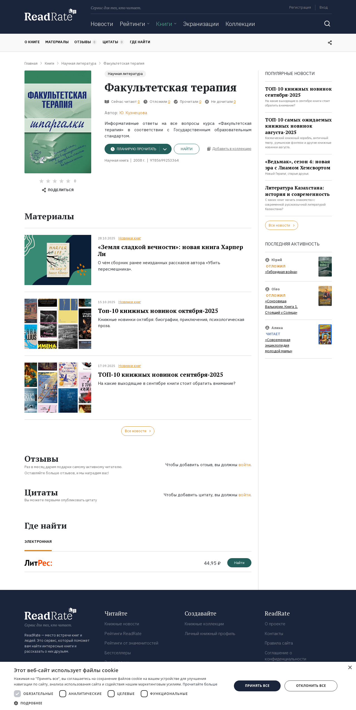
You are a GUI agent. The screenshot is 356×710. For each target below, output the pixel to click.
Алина (277, 327)
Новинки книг (129, 238)
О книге (32, 42)
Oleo (275, 289)
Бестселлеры (118, 652)
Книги (164, 24)
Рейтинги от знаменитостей (131, 643)
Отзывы (85, 42)
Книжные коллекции (204, 623)
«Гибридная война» (281, 271)
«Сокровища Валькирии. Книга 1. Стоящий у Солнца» (281, 307)
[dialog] (178, 686)
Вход (324, 7)
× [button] (350, 668)
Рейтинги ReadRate (123, 633)
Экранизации (201, 24)
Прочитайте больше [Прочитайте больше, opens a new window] (200, 684)
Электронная (38, 541)
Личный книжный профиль (210, 633)
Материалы (57, 42)
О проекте (275, 623)
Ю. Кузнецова (133, 112)
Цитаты (113, 42)
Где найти (140, 42)
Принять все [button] (257, 685)
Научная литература (125, 73)
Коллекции (240, 24)
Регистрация (300, 7)
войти (244, 464)
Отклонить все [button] (311, 685)
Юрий (276, 259)
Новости (102, 24)
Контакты (274, 633)
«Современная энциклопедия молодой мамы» (278, 345)
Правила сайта (279, 643)
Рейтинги (132, 24)
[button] (120, 703)
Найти (186, 149)
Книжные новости (122, 623)
